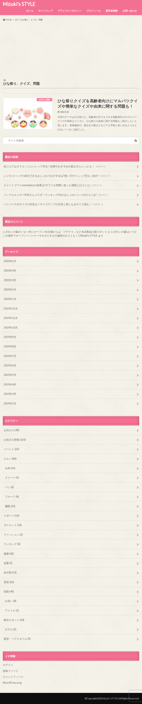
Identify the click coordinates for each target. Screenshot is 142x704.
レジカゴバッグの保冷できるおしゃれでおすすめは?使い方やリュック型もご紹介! (57, 176)
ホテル (10, 629)
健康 (9, 553)
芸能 (9, 591)
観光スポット (14, 619)
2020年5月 (10, 261)
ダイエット (13, 525)
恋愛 (8, 563)
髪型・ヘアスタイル (17, 638)
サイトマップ (45, 10)
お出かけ (11, 430)
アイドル (12, 610)
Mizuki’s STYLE (19, 4)
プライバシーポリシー (70, 10)
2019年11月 (11, 317)
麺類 (10, 506)
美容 (9, 582)
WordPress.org (12, 682)
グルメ (10, 458)
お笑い (10, 600)
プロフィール (93, 10)
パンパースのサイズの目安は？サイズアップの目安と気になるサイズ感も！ (54, 204)
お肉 (10, 468)
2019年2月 (10, 403)
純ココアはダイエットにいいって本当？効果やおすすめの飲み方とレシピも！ (55, 166)
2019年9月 (10, 337)
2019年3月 (10, 393)
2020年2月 (10, 289)
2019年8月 (10, 346)
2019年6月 (10, 365)
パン (9, 487)
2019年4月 (10, 384)
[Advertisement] (71, 50)
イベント (11, 449)
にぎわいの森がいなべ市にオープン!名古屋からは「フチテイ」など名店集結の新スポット (55, 231)
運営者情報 (112, 10)
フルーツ (12, 496)
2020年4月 (10, 270)
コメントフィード (13, 676)
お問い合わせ (129, 10)
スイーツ (12, 477)
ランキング (12, 544)
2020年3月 (10, 280)
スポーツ (11, 515)
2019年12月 (11, 308)
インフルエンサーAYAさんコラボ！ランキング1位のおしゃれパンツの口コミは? (56, 195)
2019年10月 (11, 327)
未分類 (10, 572)
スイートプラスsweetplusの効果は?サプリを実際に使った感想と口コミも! (53, 185)
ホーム (29, 10)
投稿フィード (10, 670)
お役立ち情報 (15, 439)
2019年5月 (10, 374)
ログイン (8, 664)
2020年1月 (10, 298)
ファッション (13, 534)
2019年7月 (10, 356)
